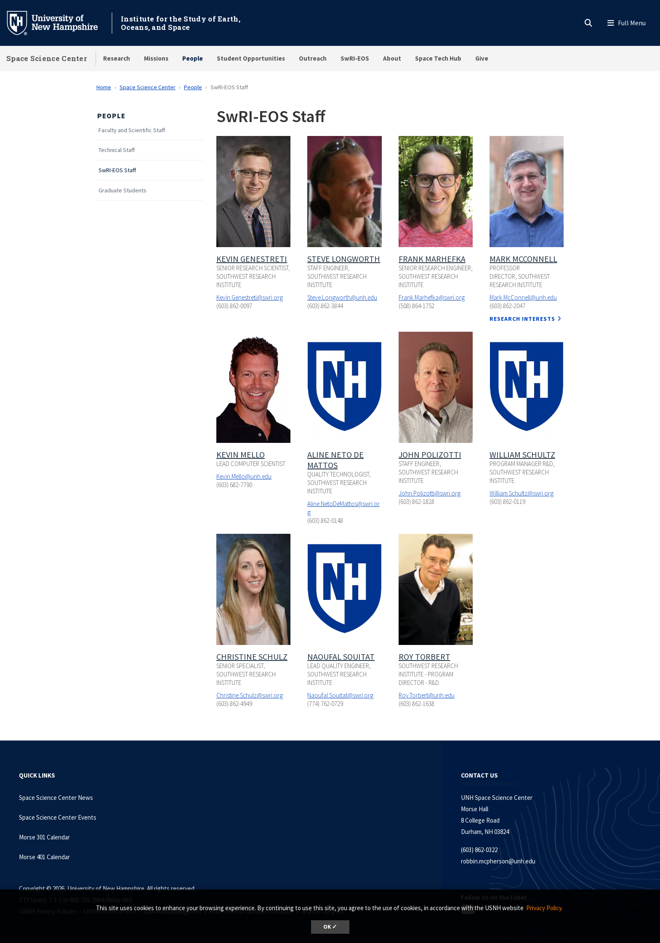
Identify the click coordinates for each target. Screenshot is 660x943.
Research (116, 58)
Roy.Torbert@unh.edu (427, 695)
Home (103, 87)
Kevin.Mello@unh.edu (243, 476)
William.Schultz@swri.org (522, 493)
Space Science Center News (56, 798)
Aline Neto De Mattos (335, 459)
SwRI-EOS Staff (117, 170)
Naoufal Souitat (341, 656)
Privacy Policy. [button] (544, 908)
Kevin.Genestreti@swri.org (249, 297)
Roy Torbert (424, 656)
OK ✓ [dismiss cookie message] (330, 926)
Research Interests (522, 318)
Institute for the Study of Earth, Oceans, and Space (180, 23)
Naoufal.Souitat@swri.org (340, 695)
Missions (156, 58)
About (392, 58)
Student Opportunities (251, 58)
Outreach (313, 58)
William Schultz (522, 454)
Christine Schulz (251, 656)
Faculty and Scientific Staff (131, 130)
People (192, 58)
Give (481, 58)
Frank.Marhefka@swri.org (432, 297)
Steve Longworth (343, 258)
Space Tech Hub (438, 58)
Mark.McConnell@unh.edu (523, 297)
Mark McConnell (523, 258)
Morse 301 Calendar (44, 837)
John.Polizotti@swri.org (429, 493)
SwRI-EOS (355, 58)
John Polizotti (430, 454)
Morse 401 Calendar (44, 857)
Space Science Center (46, 58)
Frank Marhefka (432, 258)
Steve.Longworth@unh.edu (342, 297)
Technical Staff (116, 150)
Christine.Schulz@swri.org (249, 695)
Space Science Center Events (57, 817)
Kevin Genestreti (251, 258)
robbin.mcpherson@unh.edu (498, 861)
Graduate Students (122, 190)
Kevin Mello (240, 454)
